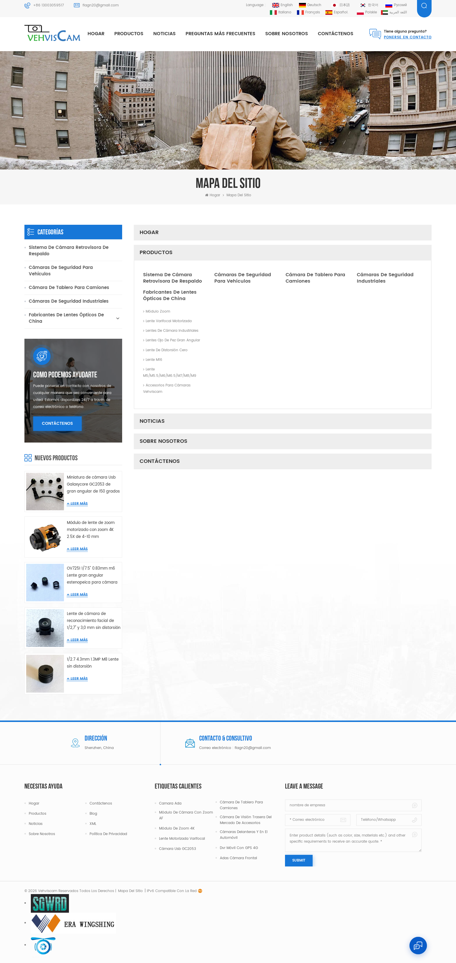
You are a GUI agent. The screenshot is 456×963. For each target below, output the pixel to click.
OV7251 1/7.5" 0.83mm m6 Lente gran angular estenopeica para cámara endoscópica (92, 576)
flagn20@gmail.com (101, 5)
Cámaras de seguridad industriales (385, 278)
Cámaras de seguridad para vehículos (242, 278)
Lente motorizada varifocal (182, 838)
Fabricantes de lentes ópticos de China (170, 295)
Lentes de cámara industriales (170, 331)
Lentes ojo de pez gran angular (171, 340)
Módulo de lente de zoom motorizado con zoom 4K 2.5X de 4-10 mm (91, 530)
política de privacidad (108, 834)
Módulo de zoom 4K (177, 828)
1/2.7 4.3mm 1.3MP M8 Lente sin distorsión (93, 663)
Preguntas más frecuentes (220, 34)
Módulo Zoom (156, 311)
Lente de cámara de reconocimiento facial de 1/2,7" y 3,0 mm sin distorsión (93, 621)
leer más (79, 504)
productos (128, 34)
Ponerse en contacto (408, 37)
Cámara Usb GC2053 (177, 849)
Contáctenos (335, 34)
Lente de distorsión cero (165, 350)
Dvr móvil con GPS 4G (239, 848)
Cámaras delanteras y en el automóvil (244, 835)
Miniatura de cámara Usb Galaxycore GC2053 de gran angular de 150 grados (93, 485)
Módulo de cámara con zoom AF (186, 815)
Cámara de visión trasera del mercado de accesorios (246, 820)
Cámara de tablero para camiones (315, 278)
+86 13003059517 (48, 5)
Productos (37, 813)
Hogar (96, 34)
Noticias (164, 34)
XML (93, 824)
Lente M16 (152, 360)
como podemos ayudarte (65, 375)
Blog (93, 813)
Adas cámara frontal (238, 858)
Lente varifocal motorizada (167, 321)
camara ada (170, 803)
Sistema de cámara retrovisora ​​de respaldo (172, 278)
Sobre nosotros (286, 34)
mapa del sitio (130, 891)
